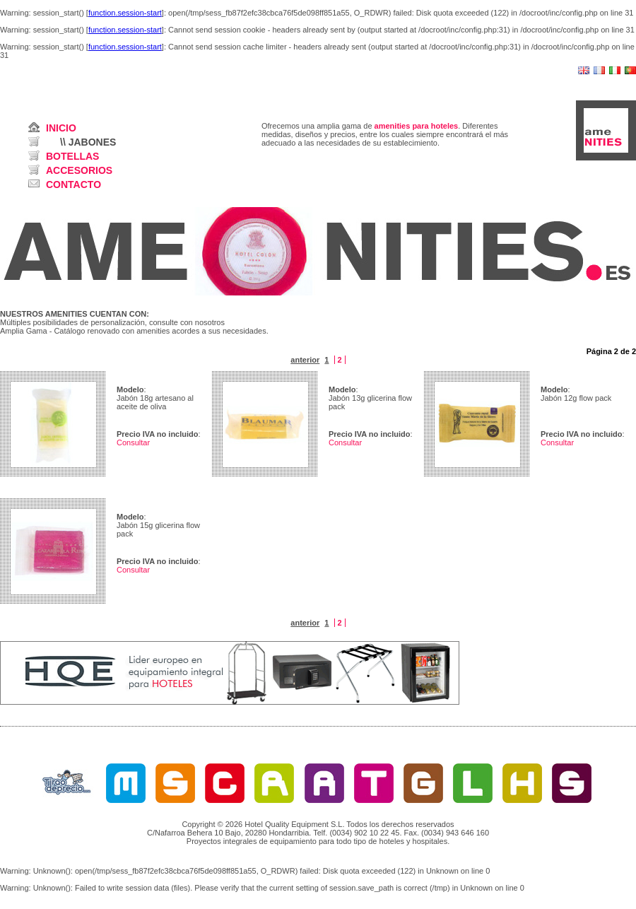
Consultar (133, 442)
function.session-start (125, 12)
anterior (304, 360)
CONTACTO (73, 184)
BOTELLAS (72, 156)
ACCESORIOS (79, 170)
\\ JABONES (88, 142)
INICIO (61, 128)
